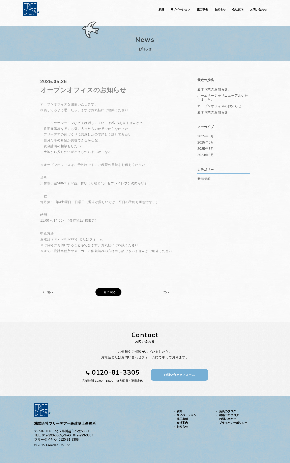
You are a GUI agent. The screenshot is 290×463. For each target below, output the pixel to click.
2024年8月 (205, 154)
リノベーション (180, 9)
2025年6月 (205, 142)
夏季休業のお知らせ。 (214, 89)
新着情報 (204, 178)
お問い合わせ (258, 9)
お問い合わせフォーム (179, 375)
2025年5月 (205, 148)
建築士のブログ (229, 415)
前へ (50, 292)
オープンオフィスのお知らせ (219, 105)
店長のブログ (227, 411)
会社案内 (237, 9)
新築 (161, 9)
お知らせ (220, 9)
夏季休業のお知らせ (212, 112)
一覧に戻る (108, 292)
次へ (166, 292)
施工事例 (202, 9)
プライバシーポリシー (233, 423)
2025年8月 (205, 136)
